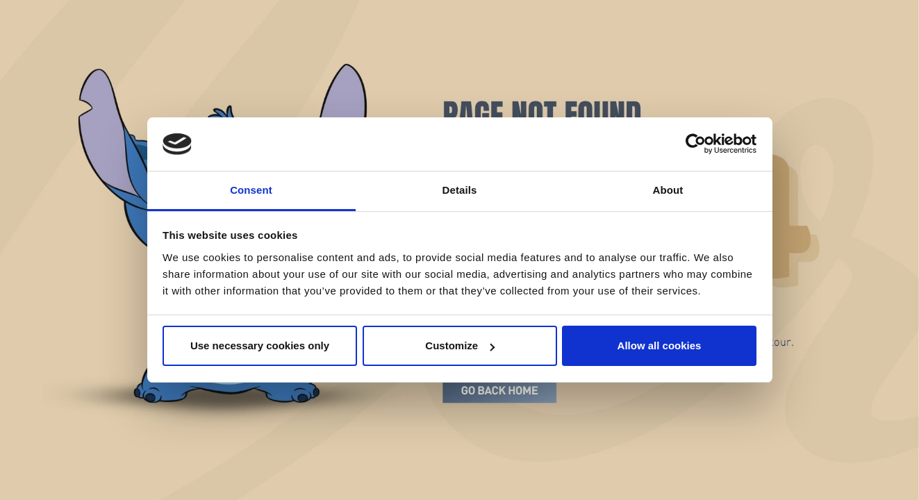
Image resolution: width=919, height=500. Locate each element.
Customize (460, 345)
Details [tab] (459, 190)
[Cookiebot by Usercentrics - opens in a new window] (695, 144)
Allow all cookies (660, 345)
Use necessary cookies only (259, 345)
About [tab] (668, 190)
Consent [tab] (251, 190)
